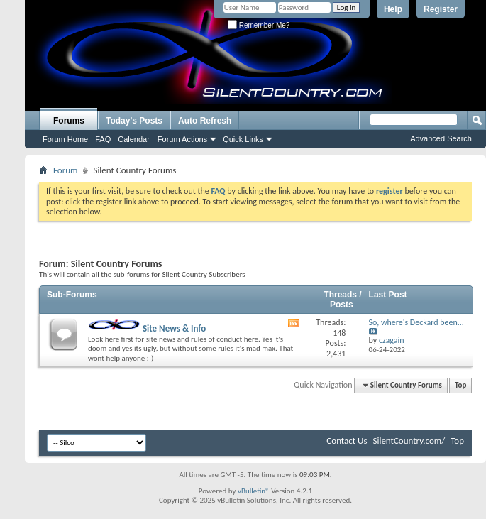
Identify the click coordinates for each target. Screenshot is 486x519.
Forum (65, 170)
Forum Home (65, 139)
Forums (68, 121)
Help (393, 9)
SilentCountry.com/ (408, 440)
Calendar (134, 139)
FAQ (103, 139)
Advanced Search (441, 138)
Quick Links (243, 139)
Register (441, 9)
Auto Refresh (204, 121)
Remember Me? (258, 25)
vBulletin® (254, 491)
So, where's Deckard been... (416, 322)
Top (460, 385)
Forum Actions (182, 139)
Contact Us (346, 440)
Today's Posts (134, 121)
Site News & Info (147, 328)
